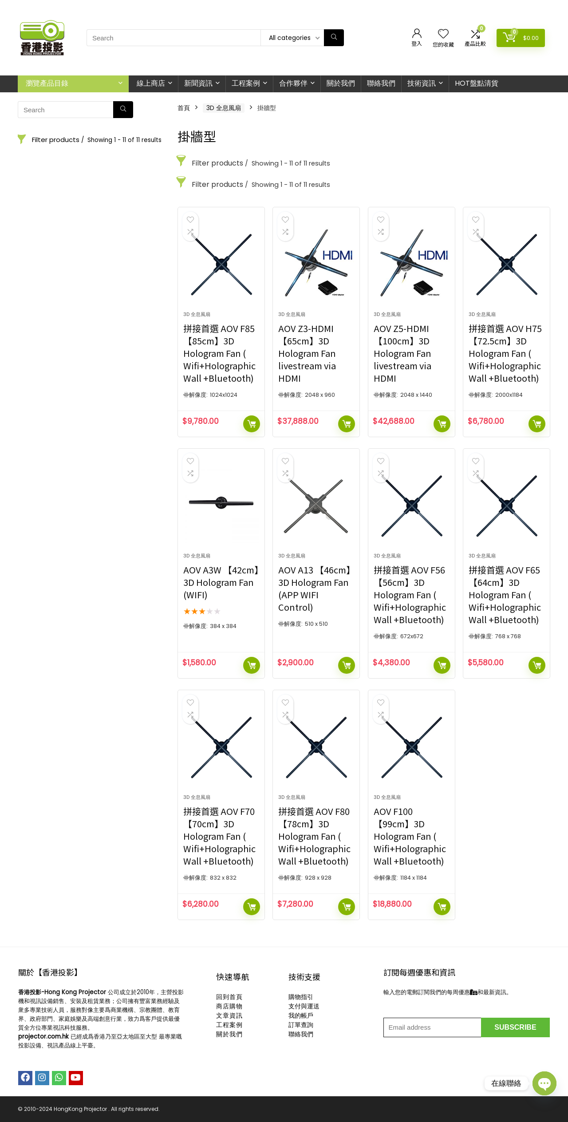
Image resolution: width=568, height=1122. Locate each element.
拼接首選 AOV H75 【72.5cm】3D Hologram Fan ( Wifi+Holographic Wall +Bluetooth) (505, 353)
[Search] (334, 37)
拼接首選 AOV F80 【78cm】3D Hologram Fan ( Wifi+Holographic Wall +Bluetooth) (314, 836)
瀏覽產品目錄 (47, 83)
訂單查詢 (300, 1024)
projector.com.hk (43, 1036)
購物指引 (300, 996)
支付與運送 (304, 1006)
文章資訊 (229, 1015)
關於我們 (341, 83)
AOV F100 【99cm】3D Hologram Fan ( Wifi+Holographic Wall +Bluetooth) (410, 836)
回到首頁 (229, 996)
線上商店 (151, 83)
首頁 (184, 107)
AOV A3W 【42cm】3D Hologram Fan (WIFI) (221, 582)
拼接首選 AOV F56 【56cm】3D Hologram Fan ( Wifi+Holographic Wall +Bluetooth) (410, 594)
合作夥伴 (293, 83)
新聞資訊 (198, 83)
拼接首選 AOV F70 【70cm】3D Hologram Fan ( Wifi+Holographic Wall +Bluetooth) (219, 836)
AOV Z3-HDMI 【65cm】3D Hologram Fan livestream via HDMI (307, 353)
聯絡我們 (381, 83)
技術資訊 (421, 83)
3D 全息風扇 (223, 107)
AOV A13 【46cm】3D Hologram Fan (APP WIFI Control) (314, 588)
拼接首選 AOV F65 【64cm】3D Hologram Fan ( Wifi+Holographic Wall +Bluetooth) (505, 594)
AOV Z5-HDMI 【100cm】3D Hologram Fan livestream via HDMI (402, 353)
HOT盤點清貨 (476, 83)
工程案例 (246, 83)
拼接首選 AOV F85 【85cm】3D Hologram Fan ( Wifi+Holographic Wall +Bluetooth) (219, 353)
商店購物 (229, 1006)
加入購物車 (251, 424)
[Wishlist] (443, 34)
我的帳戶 (300, 1015)
